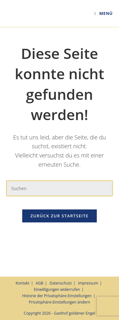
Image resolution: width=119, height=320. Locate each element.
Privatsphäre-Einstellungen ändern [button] (59, 302)
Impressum (88, 283)
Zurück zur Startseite (59, 216)
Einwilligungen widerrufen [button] (57, 289)
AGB (39, 283)
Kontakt (22, 283)
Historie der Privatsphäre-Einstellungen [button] (57, 295)
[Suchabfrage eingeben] (59, 188)
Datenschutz (61, 283)
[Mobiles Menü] (103, 13)
